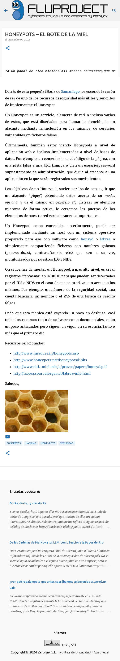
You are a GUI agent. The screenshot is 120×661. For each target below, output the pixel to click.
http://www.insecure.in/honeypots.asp (46, 353)
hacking (31, 443)
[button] (7, 48)
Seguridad (66, 443)
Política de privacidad (75, 652)
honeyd (87, 239)
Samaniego (70, 91)
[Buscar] (114, 10)
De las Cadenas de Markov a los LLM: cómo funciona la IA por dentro (57, 542)
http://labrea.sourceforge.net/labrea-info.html (52, 373)
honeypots (48, 443)
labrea (105, 239)
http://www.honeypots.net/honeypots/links (50, 360)
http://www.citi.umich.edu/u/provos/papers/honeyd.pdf (60, 367)
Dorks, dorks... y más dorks (28, 503)
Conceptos (14, 443)
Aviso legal (101, 652)
